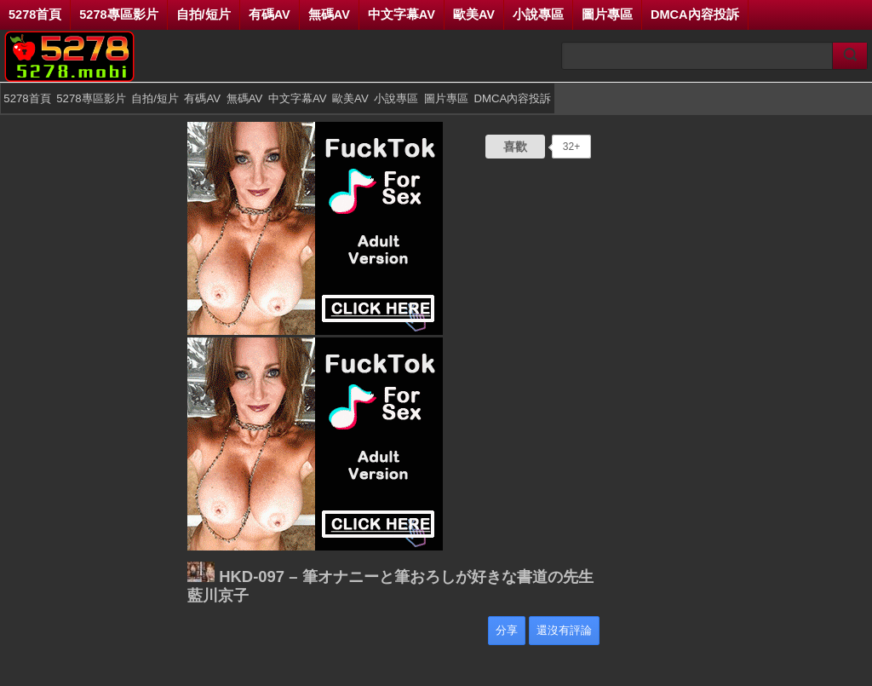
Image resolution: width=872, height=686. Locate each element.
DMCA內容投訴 (695, 14)
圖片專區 (607, 14)
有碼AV (269, 14)
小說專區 (538, 14)
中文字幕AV (401, 14)
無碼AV (329, 14)
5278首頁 (35, 14)
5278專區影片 (118, 14)
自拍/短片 (203, 14)
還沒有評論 (564, 630)
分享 (507, 630)
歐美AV (474, 14)
